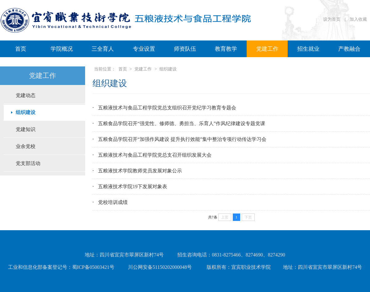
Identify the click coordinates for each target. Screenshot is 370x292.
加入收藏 (358, 19)
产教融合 (349, 49)
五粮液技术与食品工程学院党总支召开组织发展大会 (155, 155)
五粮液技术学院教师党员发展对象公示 (140, 170)
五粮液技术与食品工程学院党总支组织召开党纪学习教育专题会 (167, 107)
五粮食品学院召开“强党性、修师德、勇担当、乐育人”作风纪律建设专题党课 (181, 123)
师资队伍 (185, 49)
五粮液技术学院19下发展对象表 (132, 186)
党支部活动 (28, 163)
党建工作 (267, 49)
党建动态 (25, 95)
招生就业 (308, 49)
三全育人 (103, 49)
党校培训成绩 (113, 202)
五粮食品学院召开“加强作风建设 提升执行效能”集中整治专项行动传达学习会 (182, 139)
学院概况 (62, 49)
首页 (20, 49)
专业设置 (144, 49)
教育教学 (226, 49)
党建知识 (25, 129)
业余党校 (25, 146)
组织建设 (25, 112)
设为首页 (332, 19)
